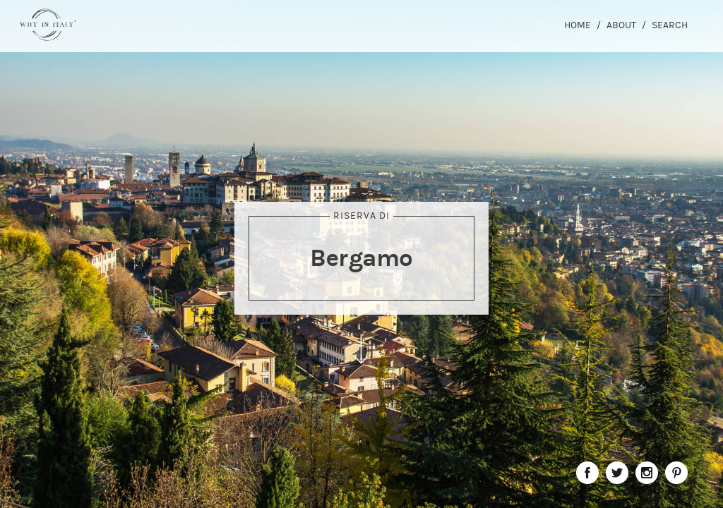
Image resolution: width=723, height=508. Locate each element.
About (621, 25)
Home (577, 25)
